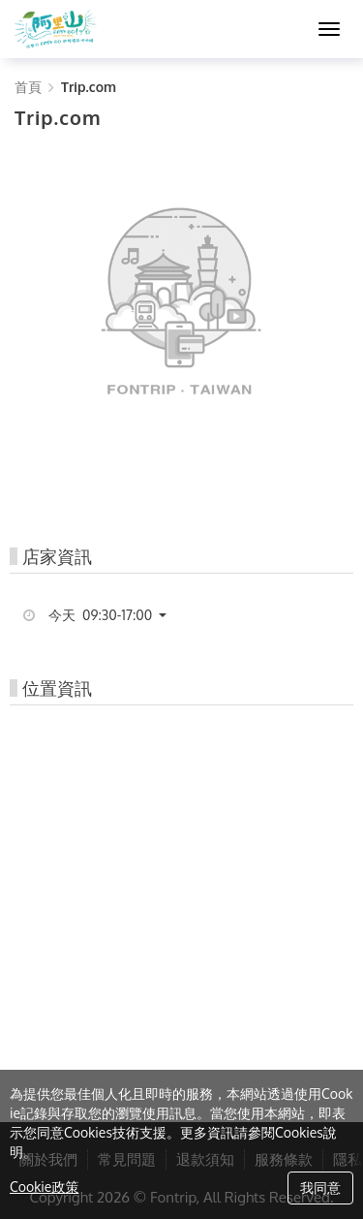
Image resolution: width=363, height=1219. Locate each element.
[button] (114, 615)
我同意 (320, 1187)
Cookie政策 (44, 1186)
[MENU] (329, 29)
